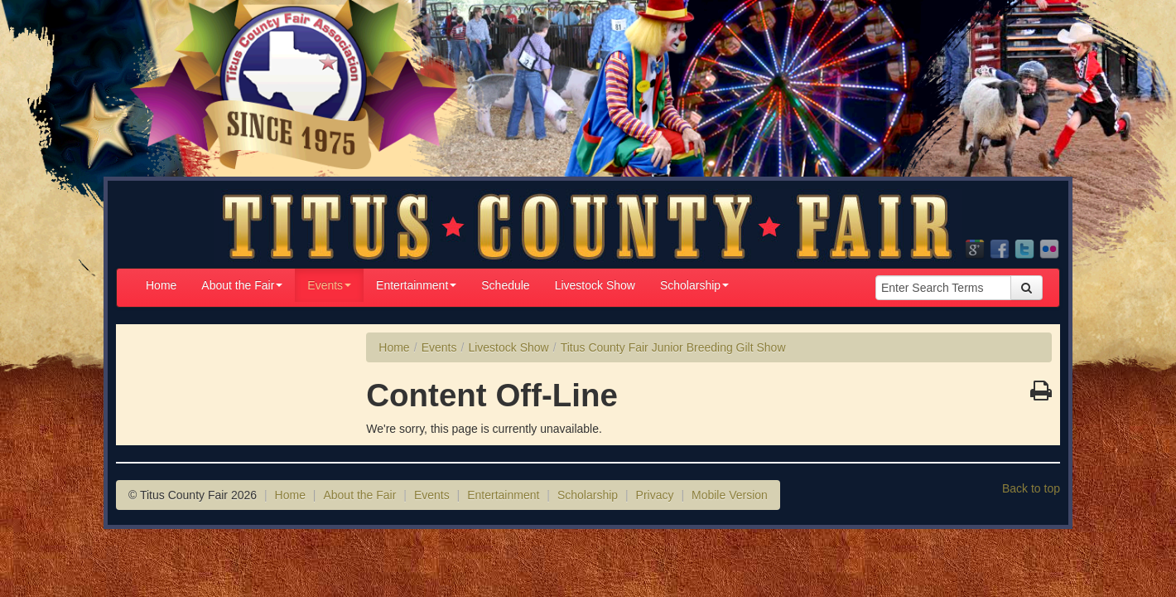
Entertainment (416, 285)
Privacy (655, 495)
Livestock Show (595, 285)
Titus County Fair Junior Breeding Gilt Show (673, 347)
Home (161, 285)
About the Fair (241, 285)
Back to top (1031, 488)
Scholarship (694, 285)
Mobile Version (730, 495)
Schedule (505, 285)
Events (329, 285)
